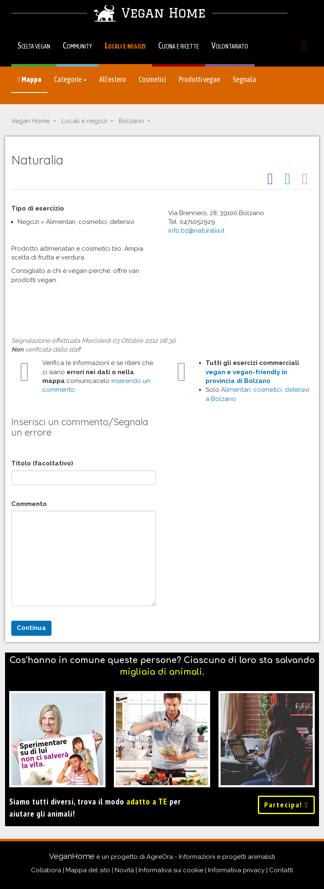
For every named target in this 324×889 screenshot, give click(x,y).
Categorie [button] (70, 79)
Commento (29, 504)
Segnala (244, 79)
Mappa (29, 79)
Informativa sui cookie (171, 870)
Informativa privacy (236, 870)
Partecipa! (286, 804)
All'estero (112, 79)
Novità (124, 870)
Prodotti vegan (199, 79)
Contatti (281, 870)
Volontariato (229, 45)
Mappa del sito (88, 870)
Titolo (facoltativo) (42, 463)
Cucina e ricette (178, 45)
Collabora (46, 870)
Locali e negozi (125, 45)
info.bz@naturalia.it (196, 230)
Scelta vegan (34, 45)
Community (77, 45)
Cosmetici (152, 79)
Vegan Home (30, 121)
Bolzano (131, 121)
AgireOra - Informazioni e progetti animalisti (211, 857)
